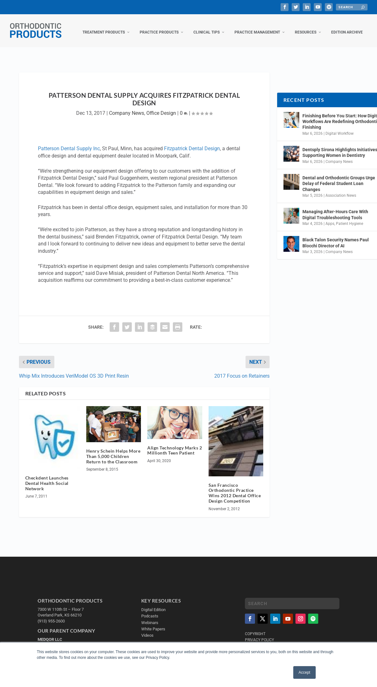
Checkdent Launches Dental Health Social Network (47, 479)
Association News (340, 191)
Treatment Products (103, 28)
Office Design (161, 109)
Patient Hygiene (349, 219)
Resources (305, 28)
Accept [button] (304, 672)
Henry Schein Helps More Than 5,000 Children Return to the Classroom (113, 452)
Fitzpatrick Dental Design (192, 144)
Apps (329, 219)
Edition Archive (347, 28)
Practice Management (257, 28)
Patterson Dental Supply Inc (69, 144)
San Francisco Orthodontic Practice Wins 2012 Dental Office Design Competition (235, 488)
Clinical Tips (206, 28)
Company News (126, 109)
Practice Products (159, 28)
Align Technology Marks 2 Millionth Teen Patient (174, 446)
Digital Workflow (339, 129)
